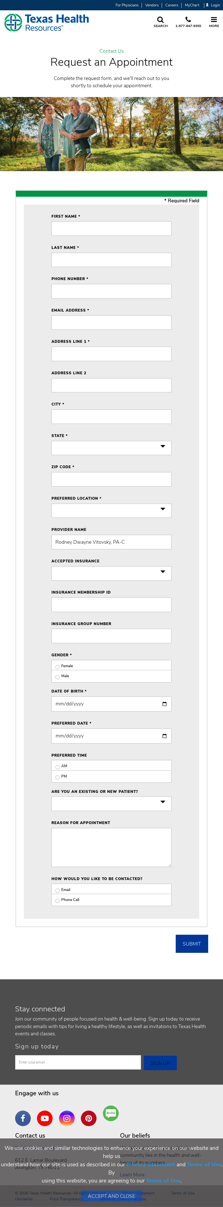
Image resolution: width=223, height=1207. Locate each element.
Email (60, 890)
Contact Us (112, 51)
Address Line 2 (68, 373)
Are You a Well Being (112, 1113)
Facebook (24, 1114)
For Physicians (127, 5)
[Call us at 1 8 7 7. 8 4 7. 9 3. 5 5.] (188, 23)
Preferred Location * (76, 498)
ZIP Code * (62, 467)
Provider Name (68, 529)
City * (57, 404)
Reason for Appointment (80, 822)
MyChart (192, 5)
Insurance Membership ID (81, 592)
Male (60, 676)
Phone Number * (69, 278)
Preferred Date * (71, 723)
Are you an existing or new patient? (94, 791)
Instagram (68, 1114)
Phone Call (65, 900)
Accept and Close (111, 1196)
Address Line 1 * (70, 341)
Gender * (61, 655)
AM (59, 766)
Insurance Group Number (81, 623)
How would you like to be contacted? (96, 878)
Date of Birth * (69, 691)
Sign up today (37, 1046)
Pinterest (90, 1114)
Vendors (152, 5)
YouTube (46, 1114)
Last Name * (65, 247)
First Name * (65, 216)
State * (59, 435)
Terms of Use (204, 1164)
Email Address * (70, 310)
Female (62, 666)
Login (213, 5)
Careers (171, 5)
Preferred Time (69, 755)
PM (59, 777)
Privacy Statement (150, 1164)
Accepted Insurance (75, 561)
